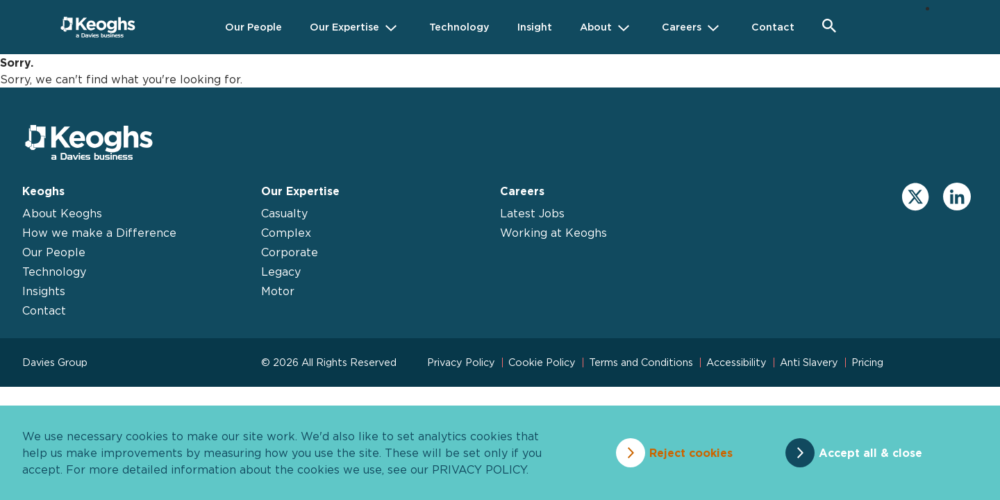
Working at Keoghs (553, 232)
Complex (286, 232)
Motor (277, 291)
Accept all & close (870, 453)
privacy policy (479, 469)
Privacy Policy (461, 362)
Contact (44, 310)
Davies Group (55, 362)
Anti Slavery (809, 362)
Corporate (289, 252)
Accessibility (736, 362)
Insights (43, 291)
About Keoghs (62, 213)
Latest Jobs (532, 213)
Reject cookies (691, 453)
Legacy (281, 271)
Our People (53, 252)
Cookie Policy (542, 362)
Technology (54, 271)
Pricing (867, 362)
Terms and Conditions (641, 362)
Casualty (284, 213)
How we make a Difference (99, 232)
